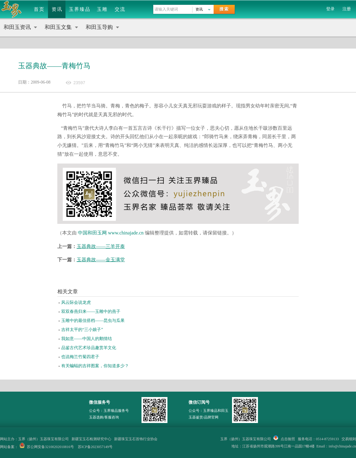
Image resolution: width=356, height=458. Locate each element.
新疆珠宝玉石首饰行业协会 (135, 439)
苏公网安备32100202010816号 (50, 447)
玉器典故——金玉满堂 (101, 259)
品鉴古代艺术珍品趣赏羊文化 (88, 347)
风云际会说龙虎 (76, 302)
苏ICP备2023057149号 (95, 447)
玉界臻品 (80, 9)
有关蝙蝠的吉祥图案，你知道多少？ (95, 366)
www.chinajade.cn (126, 232)
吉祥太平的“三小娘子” (82, 329)
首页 (39, 9)
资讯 (57, 9)
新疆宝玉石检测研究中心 (91, 439)
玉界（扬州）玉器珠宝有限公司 (245, 439)
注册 (346, 9)
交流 (120, 9)
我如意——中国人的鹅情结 (86, 338)
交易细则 (349, 439)
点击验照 (284, 439)
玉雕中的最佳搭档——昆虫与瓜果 (93, 320)
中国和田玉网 (92, 232)
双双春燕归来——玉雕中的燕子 (90, 311)
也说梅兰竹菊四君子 (80, 357)
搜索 (224, 9)
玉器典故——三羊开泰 (101, 246)
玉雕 (102, 9)
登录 (330, 9)
